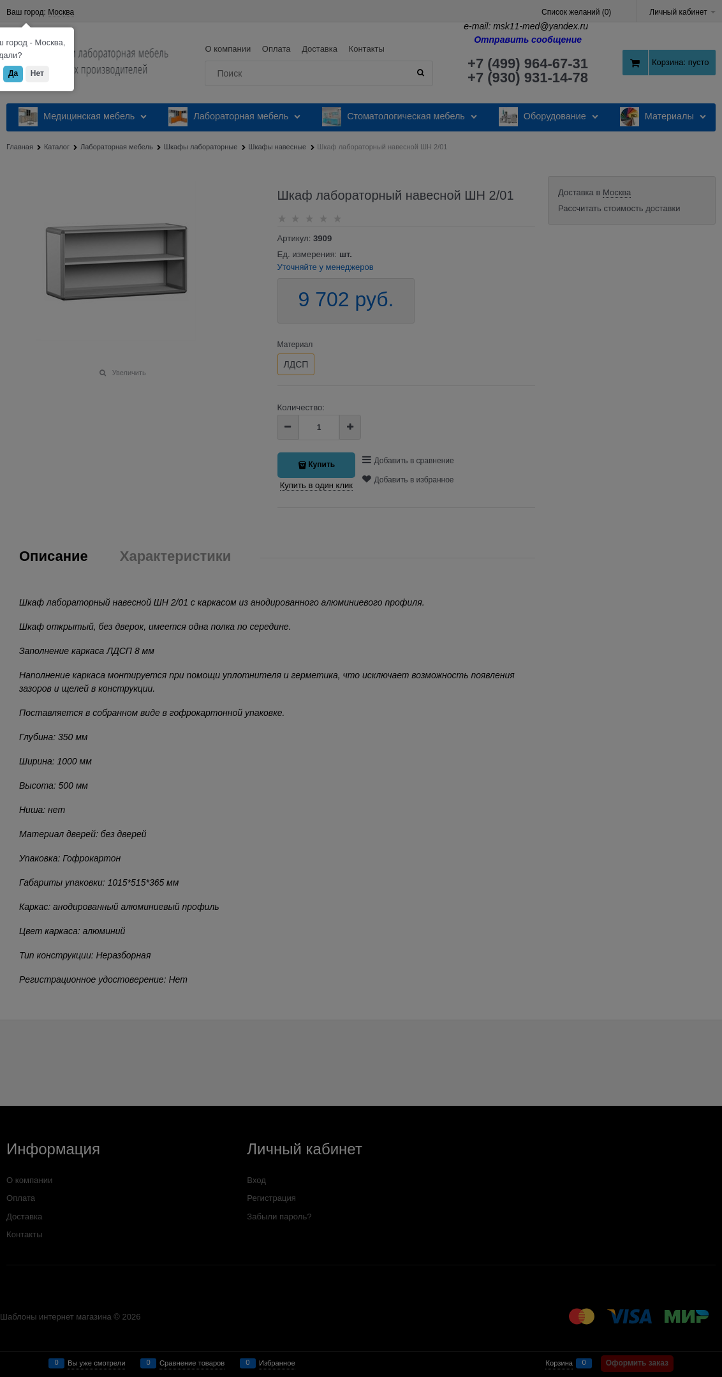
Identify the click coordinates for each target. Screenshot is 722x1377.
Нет (37, 73)
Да (13, 73)
